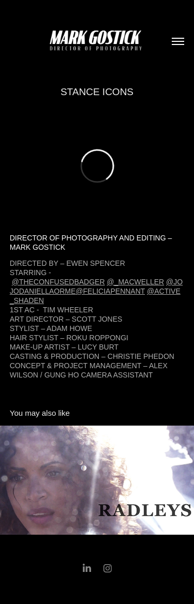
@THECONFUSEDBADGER (58, 282)
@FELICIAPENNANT (110, 291)
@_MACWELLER (135, 282)
